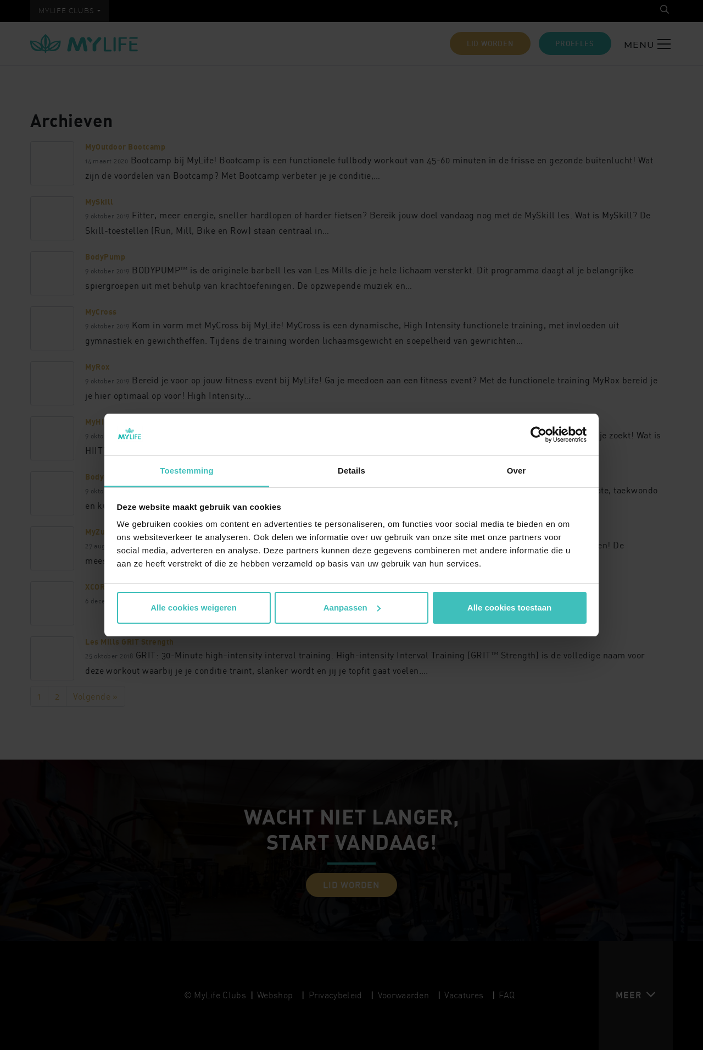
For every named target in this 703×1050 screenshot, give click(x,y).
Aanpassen (352, 607)
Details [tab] (351, 470)
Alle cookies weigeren (193, 607)
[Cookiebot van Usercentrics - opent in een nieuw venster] (538, 434)
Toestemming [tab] (187, 470)
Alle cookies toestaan (509, 607)
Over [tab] (516, 470)
